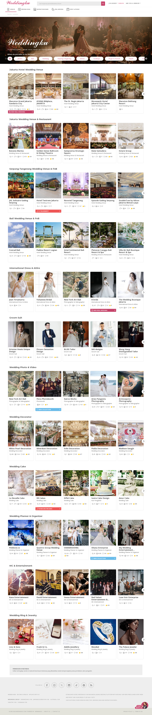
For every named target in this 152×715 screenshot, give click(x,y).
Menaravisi (38, 711)
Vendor (11, 9)
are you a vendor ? (133, 3)
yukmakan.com (22, 702)
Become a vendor (22, 694)
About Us (47, 711)
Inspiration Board (40, 9)
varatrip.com (12, 702)
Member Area (12, 694)
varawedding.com (26, 699)
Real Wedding (57, 9)
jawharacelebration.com (41, 699)
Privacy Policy (128, 711)
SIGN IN (121, 3)
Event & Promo (72, 9)
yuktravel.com (55, 699)
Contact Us (56, 711)
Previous (6, 59)
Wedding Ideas (24, 9)
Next (146, 59)
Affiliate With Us (34, 694)
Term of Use (138, 711)
